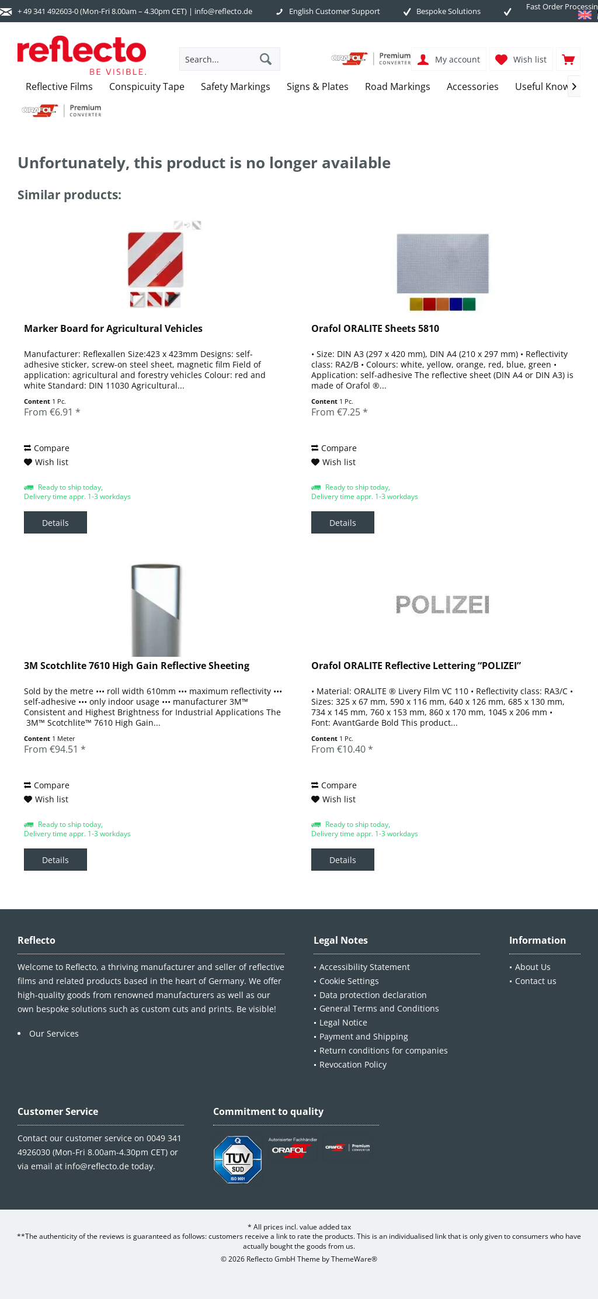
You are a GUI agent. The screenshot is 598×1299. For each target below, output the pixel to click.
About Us (533, 966)
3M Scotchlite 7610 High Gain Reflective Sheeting (136, 666)
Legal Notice (343, 1022)
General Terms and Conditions (379, 1008)
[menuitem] (568, 59)
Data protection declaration (373, 994)
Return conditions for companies (383, 1050)
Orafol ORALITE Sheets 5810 (375, 329)
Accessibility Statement (364, 966)
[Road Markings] (398, 87)
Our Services (54, 1033)
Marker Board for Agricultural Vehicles (113, 329)
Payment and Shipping (363, 1036)
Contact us (536, 980)
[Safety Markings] (236, 87)
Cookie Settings (349, 980)
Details (55, 522)
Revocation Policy (353, 1064)
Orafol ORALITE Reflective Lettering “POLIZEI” (416, 666)
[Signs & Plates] (318, 87)
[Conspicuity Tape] (147, 87)
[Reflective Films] (59, 87)
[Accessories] (473, 87)
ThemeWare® (354, 1259)
